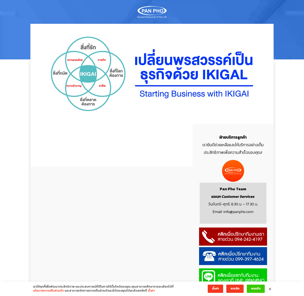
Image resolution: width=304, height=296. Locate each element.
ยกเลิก (235, 288)
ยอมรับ (256, 288)
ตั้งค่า (151, 291)
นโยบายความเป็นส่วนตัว (48, 291)
